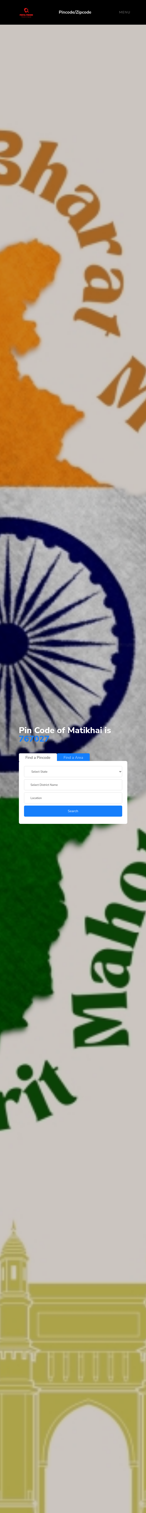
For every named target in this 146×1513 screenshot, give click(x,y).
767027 (34, 739)
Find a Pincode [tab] (38, 757)
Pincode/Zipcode (75, 12)
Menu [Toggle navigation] (124, 12)
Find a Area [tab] (73, 757)
